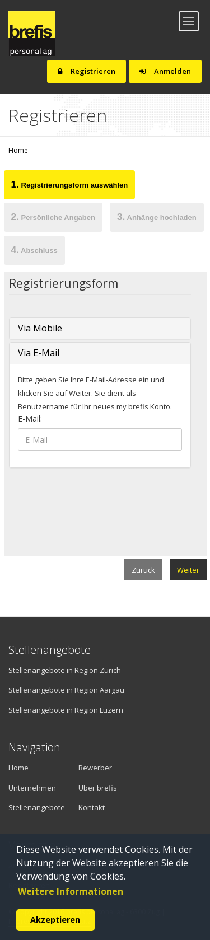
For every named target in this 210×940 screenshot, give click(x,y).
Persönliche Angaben (53, 216)
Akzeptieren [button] (55, 919)
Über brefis (97, 788)
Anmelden (165, 71)
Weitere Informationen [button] (70, 891)
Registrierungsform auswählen (69, 184)
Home (18, 150)
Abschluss (34, 249)
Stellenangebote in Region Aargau (66, 690)
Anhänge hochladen (157, 216)
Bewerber (95, 768)
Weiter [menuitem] (188, 570)
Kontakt (91, 807)
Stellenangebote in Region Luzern (65, 710)
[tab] (69, 186)
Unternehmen (28, 788)
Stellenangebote (35, 807)
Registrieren (86, 71)
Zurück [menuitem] (143, 570)
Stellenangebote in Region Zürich (64, 670)
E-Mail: (30, 418)
